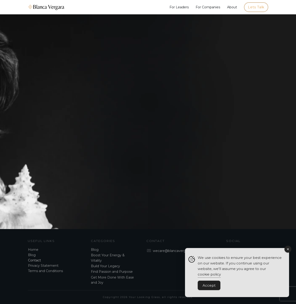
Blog (32, 255)
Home (33, 250)
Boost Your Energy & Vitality (108, 257)
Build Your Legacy (105, 266)
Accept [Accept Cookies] (209, 285)
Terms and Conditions (45, 271)
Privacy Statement (43, 266)
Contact (34, 260)
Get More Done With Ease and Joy (112, 280)
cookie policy (209, 274)
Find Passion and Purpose (112, 272)
